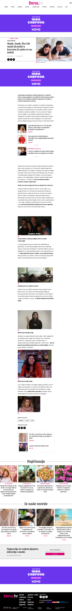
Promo (30, 597)
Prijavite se (55, 554)
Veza (27, 420)
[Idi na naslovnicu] (36, 4)
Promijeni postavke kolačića (60, 608)
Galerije (19, 7)
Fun (66, 7)
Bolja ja (60, 7)
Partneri (21, 420)
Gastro (27, 7)
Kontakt (25, 607)
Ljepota (44, 7)
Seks (32, 420)
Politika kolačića (40, 608)
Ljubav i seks (35, 7)
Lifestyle (52, 7)
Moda (6, 7)
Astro (12, 7)
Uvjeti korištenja (49, 608)
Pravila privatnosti (30, 608)
